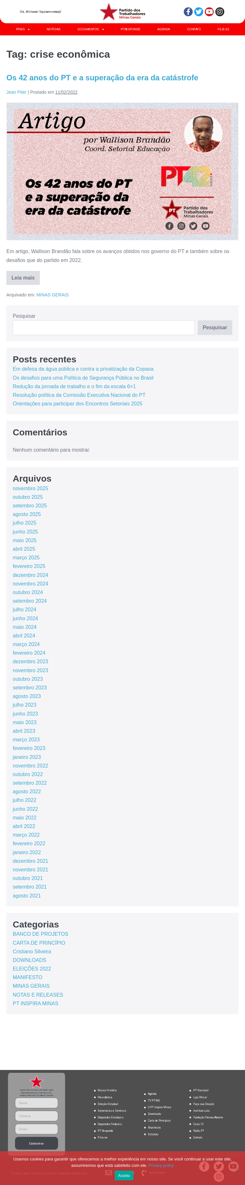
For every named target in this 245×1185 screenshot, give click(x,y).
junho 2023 (25, 713)
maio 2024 (25, 627)
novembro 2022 (30, 765)
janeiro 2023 (27, 757)
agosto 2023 (27, 696)
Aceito (124, 1175)
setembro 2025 (30, 505)
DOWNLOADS (29, 960)
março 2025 (26, 557)
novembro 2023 (30, 670)
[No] (237, 1168)
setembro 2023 (30, 687)
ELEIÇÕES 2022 (32, 968)
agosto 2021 (27, 895)
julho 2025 (24, 523)
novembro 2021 (30, 869)
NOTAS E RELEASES (38, 995)
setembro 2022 (30, 783)
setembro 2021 (30, 887)
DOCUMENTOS (91, 29)
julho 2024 (24, 609)
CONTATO (194, 29)
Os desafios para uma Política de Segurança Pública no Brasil (83, 378)
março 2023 (26, 739)
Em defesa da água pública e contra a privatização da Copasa (83, 369)
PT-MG (23, 29)
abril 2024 (24, 635)
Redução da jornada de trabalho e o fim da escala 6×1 (74, 386)
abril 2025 (24, 549)
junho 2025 (25, 531)
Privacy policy (161, 1165)
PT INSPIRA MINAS (35, 1003)
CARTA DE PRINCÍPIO (39, 943)
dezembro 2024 (30, 575)
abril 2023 (24, 731)
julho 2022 (24, 800)
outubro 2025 (28, 497)
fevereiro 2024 (29, 653)
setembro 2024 (30, 601)
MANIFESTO (27, 977)
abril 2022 (24, 826)
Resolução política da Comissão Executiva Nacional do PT (79, 395)
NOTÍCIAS (54, 29)
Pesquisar (24, 316)
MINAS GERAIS (52, 294)
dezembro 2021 (30, 861)
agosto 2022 (27, 791)
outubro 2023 (28, 679)
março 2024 (26, 644)
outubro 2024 (28, 592)
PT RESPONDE (130, 29)
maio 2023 (25, 722)
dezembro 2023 (30, 661)
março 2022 (26, 835)
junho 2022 (25, 809)
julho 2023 (24, 705)
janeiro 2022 (27, 852)
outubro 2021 (28, 878)
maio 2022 (25, 817)
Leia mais (25, 275)
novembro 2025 (30, 488)
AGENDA (163, 29)
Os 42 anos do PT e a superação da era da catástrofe (102, 77)
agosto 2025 (27, 514)
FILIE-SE (223, 29)
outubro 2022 (28, 774)
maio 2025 (25, 540)
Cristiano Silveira (32, 951)
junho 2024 (25, 618)
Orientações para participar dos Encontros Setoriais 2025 (77, 403)
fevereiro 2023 (29, 748)
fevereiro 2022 (29, 843)
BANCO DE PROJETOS (40, 934)
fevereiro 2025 (29, 566)
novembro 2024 (30, 583)
